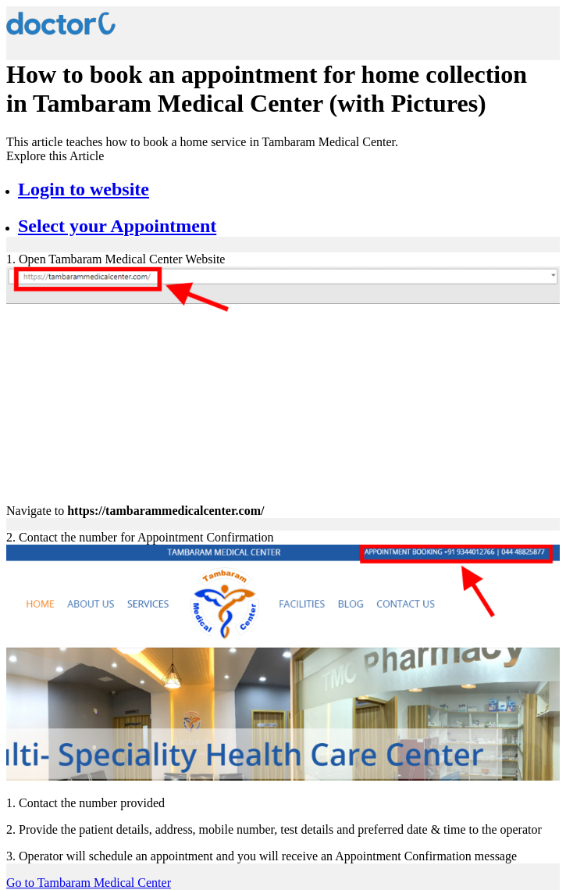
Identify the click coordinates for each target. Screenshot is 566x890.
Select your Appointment (117, 226)
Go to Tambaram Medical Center (88, 882)
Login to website (83, 189)
